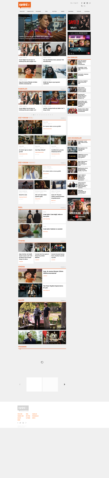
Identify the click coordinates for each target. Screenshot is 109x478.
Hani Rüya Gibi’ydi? (40, 150)
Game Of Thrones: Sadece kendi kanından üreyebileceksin (57, 196)
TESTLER (79, 11)
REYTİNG (54, 11)
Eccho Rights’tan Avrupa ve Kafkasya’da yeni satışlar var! (27, 60)
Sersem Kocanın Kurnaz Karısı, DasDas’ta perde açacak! (57, 255)
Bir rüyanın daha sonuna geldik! (52, 126)
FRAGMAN (70, 11)
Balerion (53, 200)
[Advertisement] (79, 125)
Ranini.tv (24, 5)
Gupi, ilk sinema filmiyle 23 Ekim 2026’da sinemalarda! (28, 82)
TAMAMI (63, 89)
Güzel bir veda (23, 195)
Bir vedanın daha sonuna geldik (52, 171)
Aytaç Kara (46, 173)
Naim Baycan (46, 290)
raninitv (25, 106)
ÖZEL (46, 11)
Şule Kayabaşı (46, 219)
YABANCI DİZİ (30, 11)
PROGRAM (38, 11)
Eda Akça (45, 231)
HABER (62, 11)
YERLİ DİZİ (22, 11)
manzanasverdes (47, 128)
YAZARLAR (86, 11)
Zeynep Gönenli (23, 197)
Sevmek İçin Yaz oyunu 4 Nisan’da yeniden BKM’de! (42, 255)
